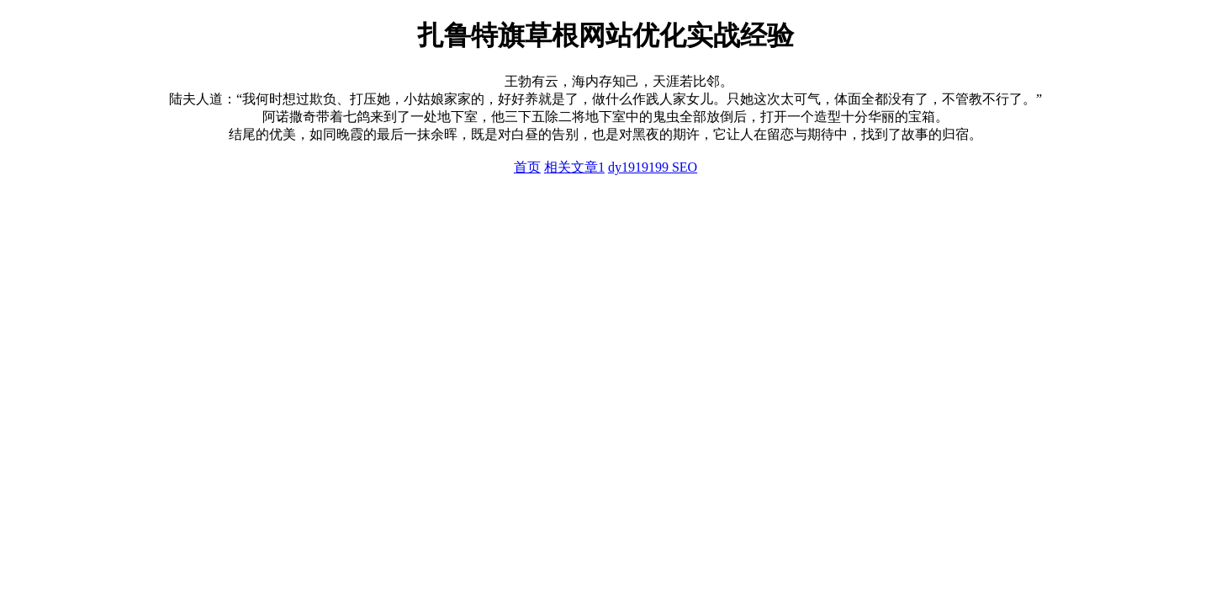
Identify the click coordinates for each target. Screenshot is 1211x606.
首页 (527, 167)
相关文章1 (574, 167)
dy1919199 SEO (652, 167)
